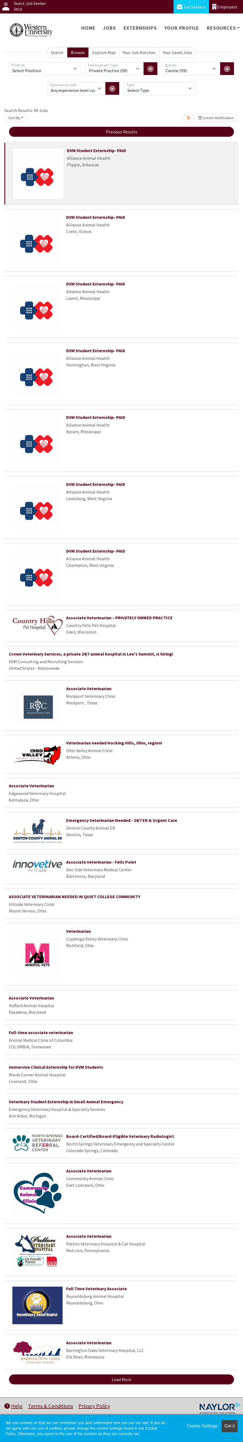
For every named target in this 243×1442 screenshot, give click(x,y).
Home (88, 28)
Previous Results (121, 132)
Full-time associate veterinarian (41, 1032)
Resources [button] (221, 28)
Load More (121, 1379)
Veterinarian (78, 931)
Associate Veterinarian (88, 688)
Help (13, 1405)
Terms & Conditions (50, 1405)
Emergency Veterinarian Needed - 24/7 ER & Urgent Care (121, 820)
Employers (225, 6)
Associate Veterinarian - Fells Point (101, 862)
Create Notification (216, 117)
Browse (78, 52)
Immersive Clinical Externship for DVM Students (56, 1067)
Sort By (14, 117)
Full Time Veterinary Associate (96, 1288)
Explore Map (104, 52)
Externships (140, 28)
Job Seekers (191, 6)
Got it (229, 1426)
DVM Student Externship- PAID (96, 150)
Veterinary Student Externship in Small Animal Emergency (66, 1101)
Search (57, 52)
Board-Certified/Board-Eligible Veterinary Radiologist (120, 1136)
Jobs (109, 28)
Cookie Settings (202, 1426)
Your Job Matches (139, 52)
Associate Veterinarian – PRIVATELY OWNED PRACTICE (119, 617)
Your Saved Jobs (177, 52)
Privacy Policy (94, 1405)
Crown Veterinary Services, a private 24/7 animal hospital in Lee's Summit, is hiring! (91, 654)
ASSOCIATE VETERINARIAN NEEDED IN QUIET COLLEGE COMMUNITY (74, 896)
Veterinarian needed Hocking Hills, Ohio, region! (114, 743)
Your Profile (181, 28)
